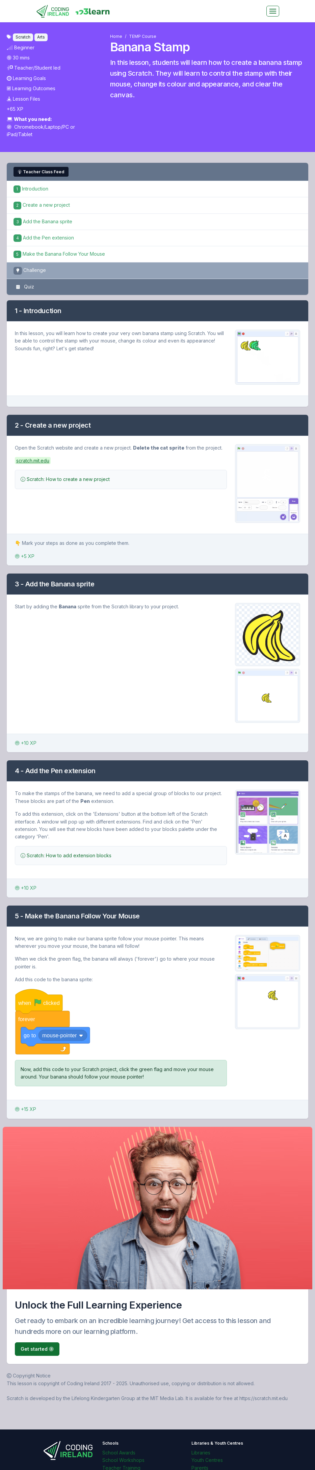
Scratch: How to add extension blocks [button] (66, 855)
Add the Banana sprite (43, 221)
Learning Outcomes (31, 88)
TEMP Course (142, 36)
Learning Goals (26, 78)
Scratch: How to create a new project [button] (65, 479)
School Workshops (123, 1460)
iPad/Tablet (19, 134)
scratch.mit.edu (32, 460)
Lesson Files (23, 99)
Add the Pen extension (44, 237)
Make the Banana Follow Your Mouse (59, 254)
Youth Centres (207, 1460)
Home (116, 36)
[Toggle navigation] (272, 11)
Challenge (30, 271)
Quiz (24, 287)
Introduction (31, 189)
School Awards (118, 1452)
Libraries (200, 1452)
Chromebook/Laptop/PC (38, 127)
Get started (37, 1349)
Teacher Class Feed (41, 171)
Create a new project (42, 205)
